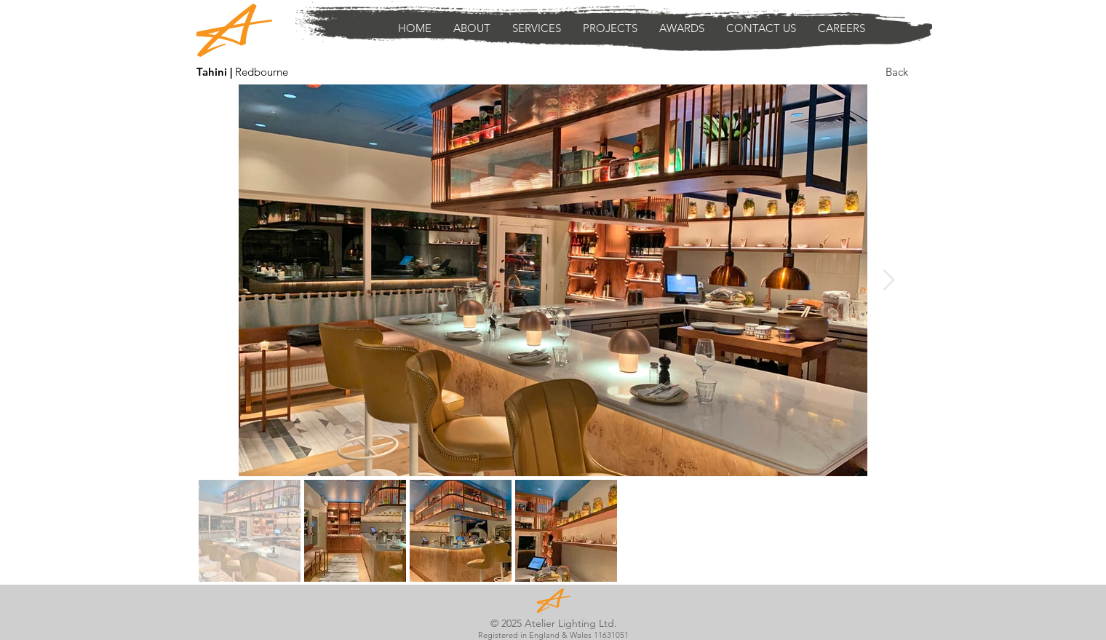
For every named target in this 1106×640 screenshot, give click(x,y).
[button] (536, 28)
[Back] (896, 71)
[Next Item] (888, 280)
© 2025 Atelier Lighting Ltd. (553, 623)
